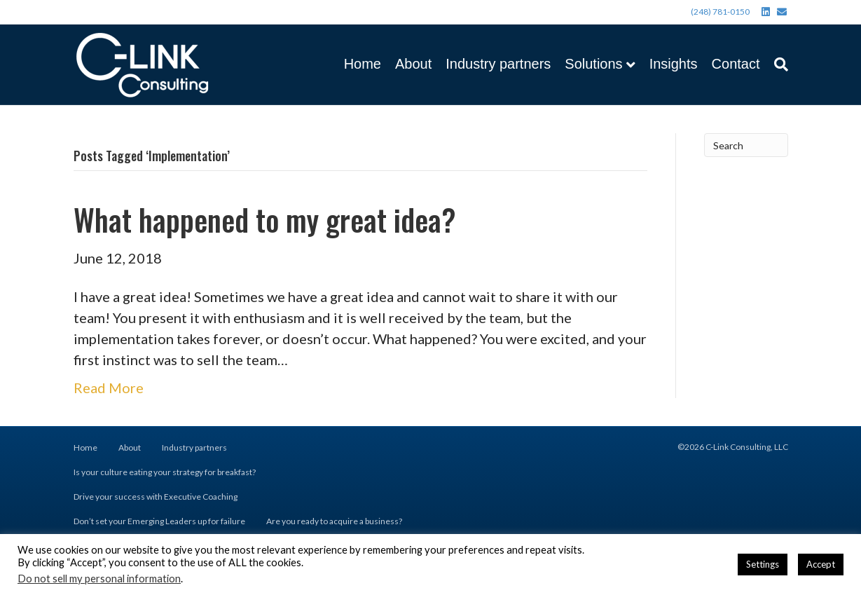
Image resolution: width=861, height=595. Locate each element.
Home (362, 63)
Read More (109, 387)
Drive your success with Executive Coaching (155, 496)
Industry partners (498, 63)
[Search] (777, 64)
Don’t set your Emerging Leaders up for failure (159, 521)
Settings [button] (762, 564)
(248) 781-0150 (720, 11)
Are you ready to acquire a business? (334, 521)
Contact (736, 63)
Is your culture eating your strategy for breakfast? (165, 472)
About (413, 63)
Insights (673, 63)
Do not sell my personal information (99, 578)
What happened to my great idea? (265, 219)
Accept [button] (820, 564)
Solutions (593, 63)
